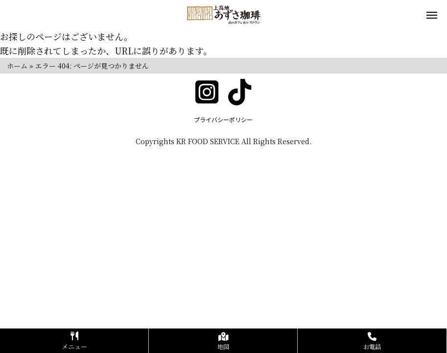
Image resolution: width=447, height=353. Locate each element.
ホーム (17, 66)
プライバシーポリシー (223, 119)
